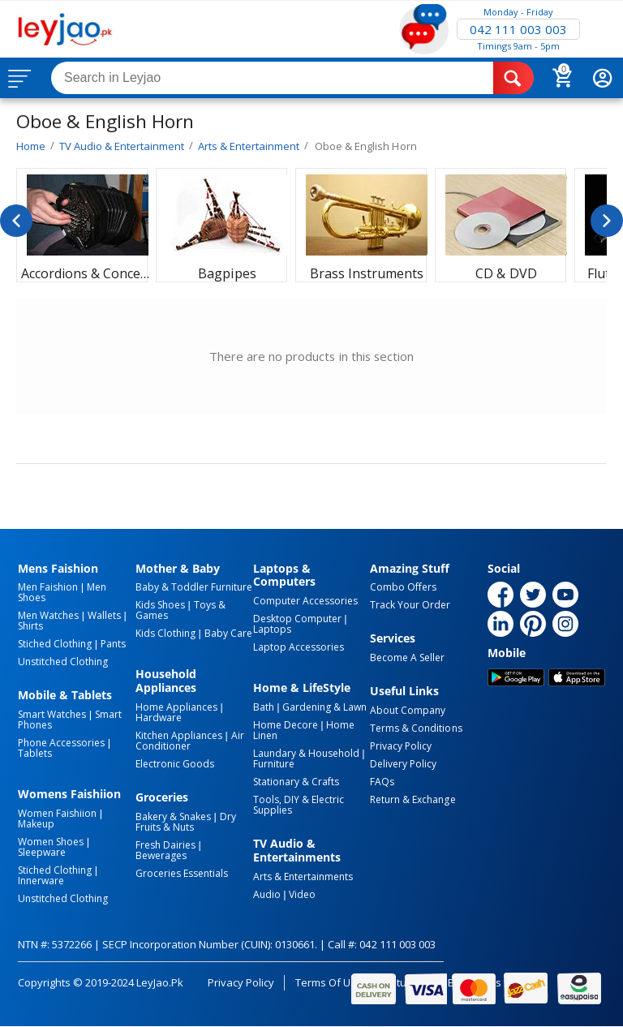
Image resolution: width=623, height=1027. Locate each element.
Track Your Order (410, 605)
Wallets (104, 615)
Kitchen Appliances (178, 735)
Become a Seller (407, 657)
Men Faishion (48, 587)
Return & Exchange (412, 799)
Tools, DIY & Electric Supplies (298, 805)
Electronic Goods (174, 764)
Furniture (273, 764)
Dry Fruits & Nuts (185, 822)
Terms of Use (329, 982)
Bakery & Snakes (173, 816)
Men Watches (48, 615)
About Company (407, 710)
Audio (267, 894)
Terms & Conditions (416, 728)
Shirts (30, 626)
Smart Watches (52, 714)
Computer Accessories (305, 601)
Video (302, 894)
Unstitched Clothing (63, 661)
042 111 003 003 (518, 29)
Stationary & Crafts (296, 782)
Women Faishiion (57, 813)
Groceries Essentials (181, 873)
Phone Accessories (61, 743)
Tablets (35, 753)
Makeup (36, 824)
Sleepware (42, 852)
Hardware (158, 717)
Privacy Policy (401, 746)
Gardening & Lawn (324, 707)
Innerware (41, 880)
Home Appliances (176, 707)
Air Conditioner (189, 740)
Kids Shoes (160, 605)
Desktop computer (297, 618)
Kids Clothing (165, 633)
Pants (113, 644)
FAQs (382, 782)
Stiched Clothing (55, 644)
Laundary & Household (306, 753)
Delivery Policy (403, 764)
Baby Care (228, 633)
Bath (263, 707)
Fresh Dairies (165, 845)
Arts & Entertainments (303, 876)
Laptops (272, 629)
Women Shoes (51, 842)
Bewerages (161, 855)
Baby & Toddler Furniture (193, 587)
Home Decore (285, 725)
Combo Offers (403, 587)
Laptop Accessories (298, 647)
